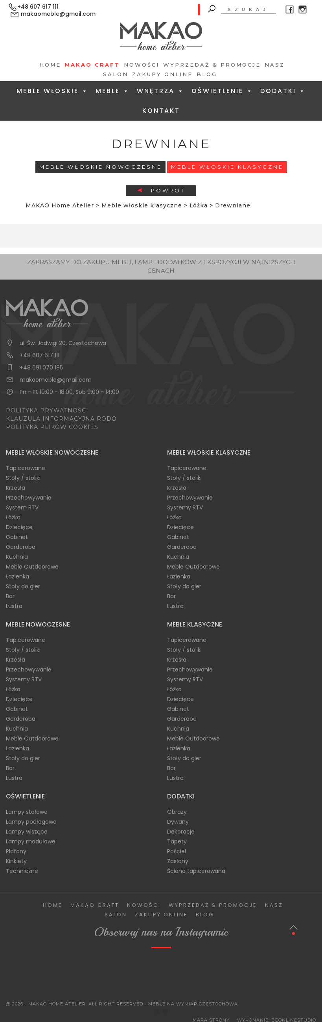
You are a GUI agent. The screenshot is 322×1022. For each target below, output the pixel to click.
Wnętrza (160, 90)
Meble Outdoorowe (32, 567)
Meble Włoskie (52, 90)
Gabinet (17, 537)
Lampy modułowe (30, 841)
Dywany (178, 822)
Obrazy (177, 812)
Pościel (176, 851)
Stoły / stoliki (23, 478)
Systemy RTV (185, 507)
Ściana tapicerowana (196, 871)
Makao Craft (92, 65)
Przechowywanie (29, 498)
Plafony (16, 851)
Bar (10, 596)
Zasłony (177, 861)
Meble (113, 90)
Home (50, 65)
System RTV (22, 507)
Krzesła (15, 488)
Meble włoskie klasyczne (227, 167)
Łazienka (17, 576)
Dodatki (283, 90)
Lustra (14, 606)
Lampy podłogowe (31, 822)
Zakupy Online (162, 74)
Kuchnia (17, 557)
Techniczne (22, 871)
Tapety (177, 841)
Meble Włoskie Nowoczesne (100, 167)
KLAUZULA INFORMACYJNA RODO (61, 418)
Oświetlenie (222, 90)
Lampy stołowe (27, 812)
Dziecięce (19, 527)
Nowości (141, 65)
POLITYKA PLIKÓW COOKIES (52, 427)
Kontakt (161, 110)
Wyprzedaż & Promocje (212, 65)
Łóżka (13, 517)
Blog (207, 74)
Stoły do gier (23, 586)
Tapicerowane (25, 468)
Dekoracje (181, 832)
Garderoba (20, 547)
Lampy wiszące (27, 832)
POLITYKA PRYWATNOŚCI (47, 410)
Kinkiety (16, 861)
